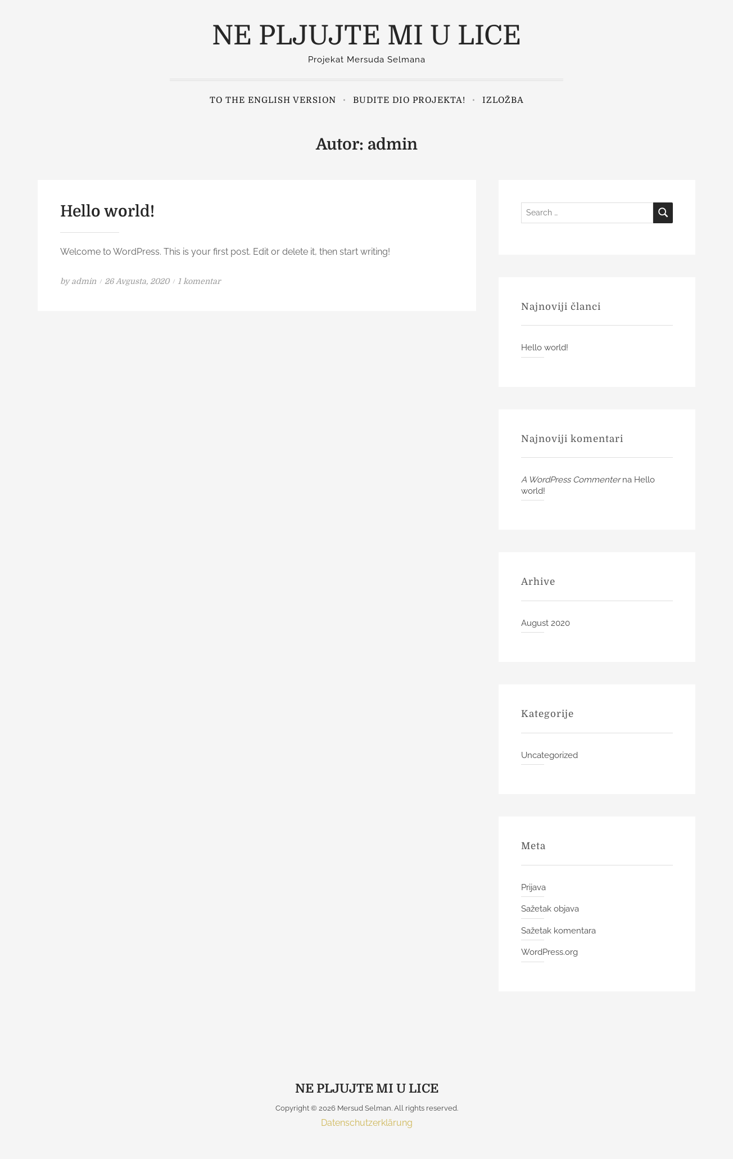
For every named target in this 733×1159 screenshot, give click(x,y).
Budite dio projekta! (409, 100)
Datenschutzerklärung (367, 1122)
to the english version (273, 100)
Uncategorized (549, 755)
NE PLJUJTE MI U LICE (366, 35)
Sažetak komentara (558, 931)
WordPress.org (549, 952)
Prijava (533, 887)
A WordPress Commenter (570, 480)
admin (83, 281)
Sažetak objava (550, 909)
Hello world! (107, 211)
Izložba (503, 100)
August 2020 (545, 623)
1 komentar (199, 281)
